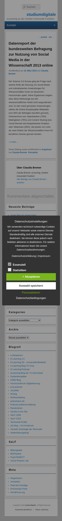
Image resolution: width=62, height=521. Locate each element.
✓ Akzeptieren (31, 276)
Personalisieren (31, 292)
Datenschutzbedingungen (31, 298)
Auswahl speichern (31, 285)
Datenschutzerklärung (24, 256)
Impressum (44, 256)
